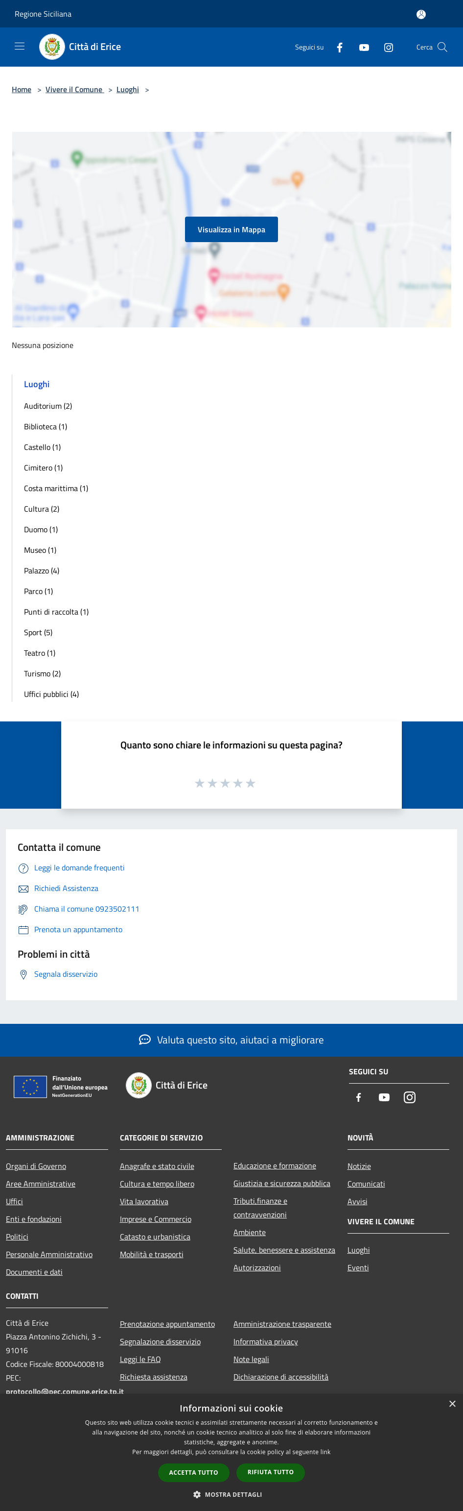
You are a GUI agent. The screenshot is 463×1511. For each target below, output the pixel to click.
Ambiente (249, 1232)
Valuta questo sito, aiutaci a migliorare (231, 1039)
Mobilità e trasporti (152, 1254)
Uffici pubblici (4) (51, 694)
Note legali (251, 1359)
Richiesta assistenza (153, 1377)
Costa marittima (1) (56, 488)
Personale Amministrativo (49, 1254)
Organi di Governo (36, 1166)
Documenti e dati (34, 1272)
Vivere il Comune (75, 89)
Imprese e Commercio (155, 1219)
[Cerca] (442, 47)
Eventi (358, 1267)
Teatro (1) (39, 653)
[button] (231, 1494)
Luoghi (127, 89)
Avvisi (357, 1201)
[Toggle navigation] (19, 46)
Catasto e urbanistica (155, 1236)
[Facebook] (336, 46)
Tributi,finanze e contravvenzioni (260, 1207)
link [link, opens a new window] (326, 1452)
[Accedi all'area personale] (421, 14)
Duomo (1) (41, 529)
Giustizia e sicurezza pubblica (281, 1183)
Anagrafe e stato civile (157, 1166)
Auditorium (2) (48, 406)
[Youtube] (360, 46)
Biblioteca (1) (45, 426)
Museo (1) (40, 550)
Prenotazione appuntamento (167, 1324)
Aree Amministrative (40, 1183)
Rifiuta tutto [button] (271, 1472)
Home (21, 89)
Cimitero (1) (43, 467)
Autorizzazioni (257, 1267)
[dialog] (231, 1452)
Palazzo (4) (41, 570)
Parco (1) (38, 591)
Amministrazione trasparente (282, 1324)
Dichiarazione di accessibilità (280, 1377)
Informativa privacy (265, 1341)
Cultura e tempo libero (157, 1183)
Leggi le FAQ (140, 1359)
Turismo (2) (42, 673)
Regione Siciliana (43, 14)
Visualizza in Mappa (231, 229)
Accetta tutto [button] (193, 1472)
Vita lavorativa (144, 1201)
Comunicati (366, 1183)
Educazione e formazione (274, 1165)
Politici (17, 1236)
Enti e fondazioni (34, 1219)
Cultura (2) (41, 509)
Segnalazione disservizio (160, 1341)
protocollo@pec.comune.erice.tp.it (65, 1391)
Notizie (359, 1166)
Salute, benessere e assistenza (284, 1250)
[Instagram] (384, 46)
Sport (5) (38, 632)
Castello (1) (42, 447)
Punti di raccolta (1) (56, 612)
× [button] (452, 1404)
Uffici (14, 1201)
